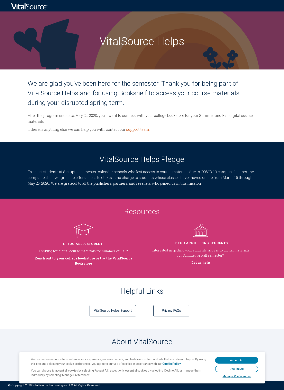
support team (137, 129)
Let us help (200, 262)
